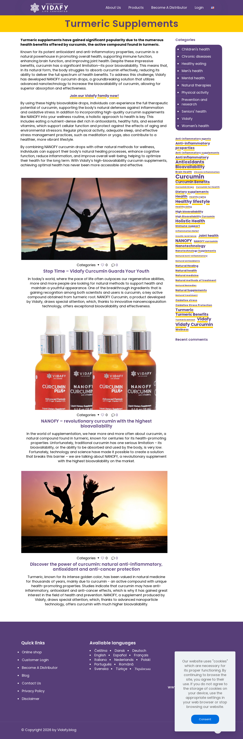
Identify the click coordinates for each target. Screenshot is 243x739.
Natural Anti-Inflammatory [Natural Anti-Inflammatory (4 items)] (191, 255)
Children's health (196, 49)
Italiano (100, 659)
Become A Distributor (40, 667)
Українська (143, 668)
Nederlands (124, 659)
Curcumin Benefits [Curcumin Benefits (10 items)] (192, 182)
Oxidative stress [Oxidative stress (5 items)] (186, 300)
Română (126, 664)
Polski (145, 659)
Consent (205, 719)
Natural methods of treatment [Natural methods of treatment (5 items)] (195, 280)
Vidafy (187, 118)
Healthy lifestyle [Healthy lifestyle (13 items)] (192, 201)
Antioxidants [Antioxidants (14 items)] (189, 162)
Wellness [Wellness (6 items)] (182, 329)
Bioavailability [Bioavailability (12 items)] (190, 167)
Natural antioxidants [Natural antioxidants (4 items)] (187, 261)
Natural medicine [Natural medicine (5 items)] (187, 275)
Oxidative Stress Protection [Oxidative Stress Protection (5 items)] (193, 305)
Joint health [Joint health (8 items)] (208, 235)
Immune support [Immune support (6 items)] (187, 226)
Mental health (193, 78)
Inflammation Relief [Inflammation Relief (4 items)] (187, 231)
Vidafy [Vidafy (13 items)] (204, 319)
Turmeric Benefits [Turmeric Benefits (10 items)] (191, 314)
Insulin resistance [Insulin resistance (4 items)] (185, 236)
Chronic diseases (196, 56)
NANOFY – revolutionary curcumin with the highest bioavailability (96, 423)
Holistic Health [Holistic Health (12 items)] (190, 221)
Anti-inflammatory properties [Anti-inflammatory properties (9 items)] (192, 145)
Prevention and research (194, 102)
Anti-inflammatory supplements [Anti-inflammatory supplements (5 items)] (197, 152)
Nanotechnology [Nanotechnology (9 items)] (190, 246)
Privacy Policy (33, 691)
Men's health (192, 70)
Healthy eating (194, 63)
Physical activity (195, 92)
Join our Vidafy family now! (94, 95)
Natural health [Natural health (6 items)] (186, 270)
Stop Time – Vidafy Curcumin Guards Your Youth (96, 271)
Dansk (120, 650)
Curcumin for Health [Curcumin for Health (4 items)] (208, 187)
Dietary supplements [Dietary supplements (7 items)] (192, 192)
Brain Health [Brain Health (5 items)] (183, 171)
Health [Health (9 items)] (181, 196)
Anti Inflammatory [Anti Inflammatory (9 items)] (192, 157)
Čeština (100, 650)
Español (120, 655)
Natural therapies (196, 85)
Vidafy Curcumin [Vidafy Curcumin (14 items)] (194, 324)
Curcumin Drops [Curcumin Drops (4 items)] (184, 187)
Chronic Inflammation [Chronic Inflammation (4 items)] (207, 172)
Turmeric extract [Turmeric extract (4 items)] (185, 319)
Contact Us (31, 683)
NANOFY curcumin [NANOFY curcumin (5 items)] (206, 241)
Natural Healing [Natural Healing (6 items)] (186, 266)
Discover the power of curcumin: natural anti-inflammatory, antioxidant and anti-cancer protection (96, 566)
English (100, 655)
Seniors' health (194, 111)
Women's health (195, 125)
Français (141, 655)
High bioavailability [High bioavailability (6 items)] (189, 211)
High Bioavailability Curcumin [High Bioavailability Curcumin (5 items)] (195, 216)
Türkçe (121, 668)
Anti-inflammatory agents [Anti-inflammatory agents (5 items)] (193, 138)
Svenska (101, 668)
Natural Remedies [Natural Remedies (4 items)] (185, 285)
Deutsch (139, 650)
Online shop (32, 652)
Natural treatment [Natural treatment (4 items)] (186, 295)
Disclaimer (30, 698)
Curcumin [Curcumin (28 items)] (189, 176)
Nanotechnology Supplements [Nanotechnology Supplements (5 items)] (195, 250)
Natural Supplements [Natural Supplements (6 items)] (191, 290)
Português (103, 664)
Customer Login (35, 659)
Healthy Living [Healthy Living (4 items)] (183, 206)
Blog (25, 675)
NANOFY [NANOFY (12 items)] (183, 240)
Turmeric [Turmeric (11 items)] (184, 310)
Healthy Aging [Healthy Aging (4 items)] (197, 196)
